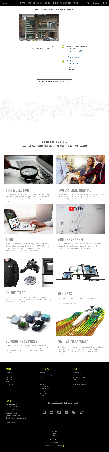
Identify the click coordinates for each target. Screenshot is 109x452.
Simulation (76, 386)
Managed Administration (80, 384)
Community (42, 384)
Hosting (75, 379)
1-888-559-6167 (16, 416)
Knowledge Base (44, 391)
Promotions (9, 384)
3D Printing (76, 373)
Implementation (77, 382)
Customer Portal (44, 386)
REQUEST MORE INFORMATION (39, 48)
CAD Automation (77, 375)
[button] (96, 3)
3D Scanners (9, 379)
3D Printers (9, 377)
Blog (40, 377)
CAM (7, 382)
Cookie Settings (54, 442)
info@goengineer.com (75, 57)
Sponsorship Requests (13, 425)
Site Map (54, 448)
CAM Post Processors (79, 377)
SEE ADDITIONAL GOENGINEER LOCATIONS (54, 81)
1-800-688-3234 (72, 63)
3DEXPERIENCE (10, 375)
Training (41, 395)
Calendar (41, 379)
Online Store (42, 393)
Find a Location (11, 423)
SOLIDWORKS (10, 373)
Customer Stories (44, 389)
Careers (41, 382)
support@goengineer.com (18, 418)
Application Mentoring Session (48, 375)
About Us (42, 373)
